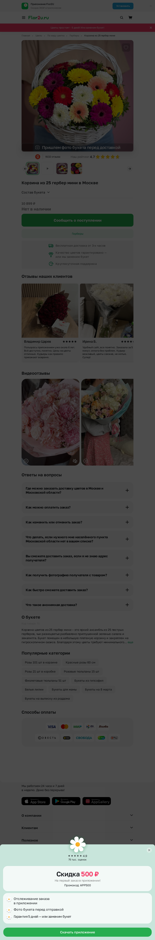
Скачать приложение (77, 932)
